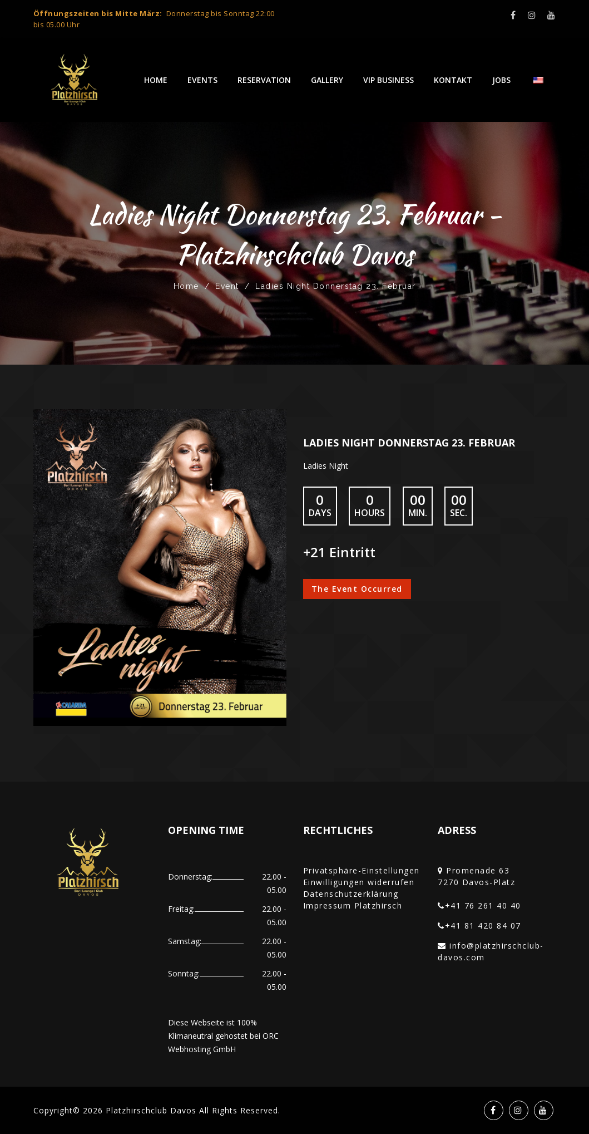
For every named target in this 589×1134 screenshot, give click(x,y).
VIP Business (388, 80)
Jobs (501, 80)
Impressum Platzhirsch (353, 905)
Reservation (264, 80)
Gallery (327, 80)
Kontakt (453, 80)
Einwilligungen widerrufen (359, 882)
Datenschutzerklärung (351, 893)
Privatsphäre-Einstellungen (361, 870)
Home (155, 80)
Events (202, 80)
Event (227, 286)
